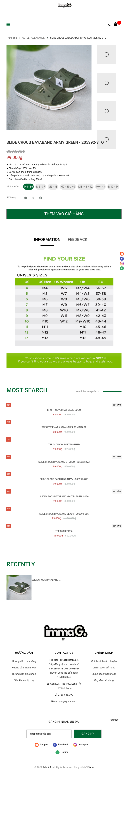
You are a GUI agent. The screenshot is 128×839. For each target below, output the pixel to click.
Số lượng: (11, 197)
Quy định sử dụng (104, 680)
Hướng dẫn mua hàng (24, 661)
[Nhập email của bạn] (49, 734)
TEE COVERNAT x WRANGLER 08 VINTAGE (64, 427)
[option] (34, 588)
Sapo (91, 767)
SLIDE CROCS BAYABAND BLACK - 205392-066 (64, 514)
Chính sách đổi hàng (104, 667)
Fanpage (114, 719)
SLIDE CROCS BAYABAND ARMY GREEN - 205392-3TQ (60, 579)
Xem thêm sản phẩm (99, 391)
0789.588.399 (65, 694)
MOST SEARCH (27, 390)
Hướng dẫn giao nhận (24, 673)
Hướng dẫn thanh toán (24, 667)
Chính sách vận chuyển (104, 661)
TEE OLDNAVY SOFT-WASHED (64, 444)
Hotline (62, 752)
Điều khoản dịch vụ (24, 680)
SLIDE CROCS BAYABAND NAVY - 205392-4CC (64, 479)
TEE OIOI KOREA (64, 531)
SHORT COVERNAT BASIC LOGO (64, 410)
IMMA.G (47, 767)
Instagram (81, 745)
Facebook (60, 745)
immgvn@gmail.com (65, 701)
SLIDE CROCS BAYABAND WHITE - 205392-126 (64, 496)
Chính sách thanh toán (104, 673)
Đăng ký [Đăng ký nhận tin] (88, 733)
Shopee (41, 745)
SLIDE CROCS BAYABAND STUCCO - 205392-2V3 (64, 462)
